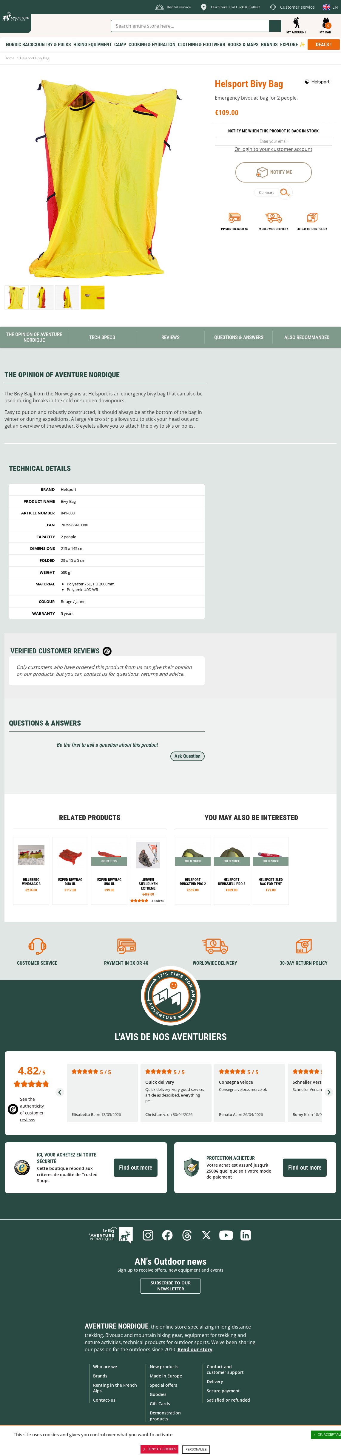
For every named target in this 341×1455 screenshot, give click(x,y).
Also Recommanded (307, 337)
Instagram (147, 1235)
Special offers (163, 1385)
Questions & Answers (238, 337)
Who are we (105, 1366)
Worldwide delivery (273, 229)
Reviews (170, 337)
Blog (111, 1235)
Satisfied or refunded (228, 1400)
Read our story (195, 1349)
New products (164, 1366)
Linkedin (246, 1235)
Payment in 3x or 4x (234, 229)
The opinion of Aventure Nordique (34, 337)
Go (275, 26)
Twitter (206, 1235)
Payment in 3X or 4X (126, 963)
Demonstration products (165, 1415)
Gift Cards (160, 1403)
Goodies (158, 1394)
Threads (187, 1235)
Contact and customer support (225, 1369)
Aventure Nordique (117, 1326)
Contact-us (104, 1400)
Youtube (226, 1235)
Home (9, 58)
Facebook (167, 1235)
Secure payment (223, 1391)
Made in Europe (166, 1376)
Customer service (37, 963)
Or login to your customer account (273, 149)
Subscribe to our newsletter (171, 1286)
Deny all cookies (159, 1449)
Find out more (135, 1167)
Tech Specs (102, 337)
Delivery (215, 1381)
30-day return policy (312, 229)
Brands (100, 1376)
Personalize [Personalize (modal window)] (196, 1449)
